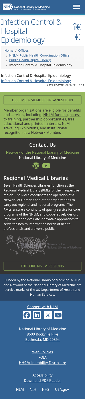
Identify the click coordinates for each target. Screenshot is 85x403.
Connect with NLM (42, 306)
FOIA (42, 357)
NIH (33, 389)
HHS (45, 389)
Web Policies (42, 352)
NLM (20, 389)
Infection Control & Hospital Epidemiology (36, 80)
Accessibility (42, 375)
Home (9, 50)
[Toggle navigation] (76, 7)
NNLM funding (55, 114)
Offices (23, 50)
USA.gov (62, 389)
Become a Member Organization (42, 100)
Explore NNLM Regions (42, 266)
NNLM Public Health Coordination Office (39, 55)
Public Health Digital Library (30, 60)
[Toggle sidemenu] (77, 31)
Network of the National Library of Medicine (42, 152)
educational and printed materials (32, 123)
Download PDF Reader (42, 380)
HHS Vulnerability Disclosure (42, 362)
